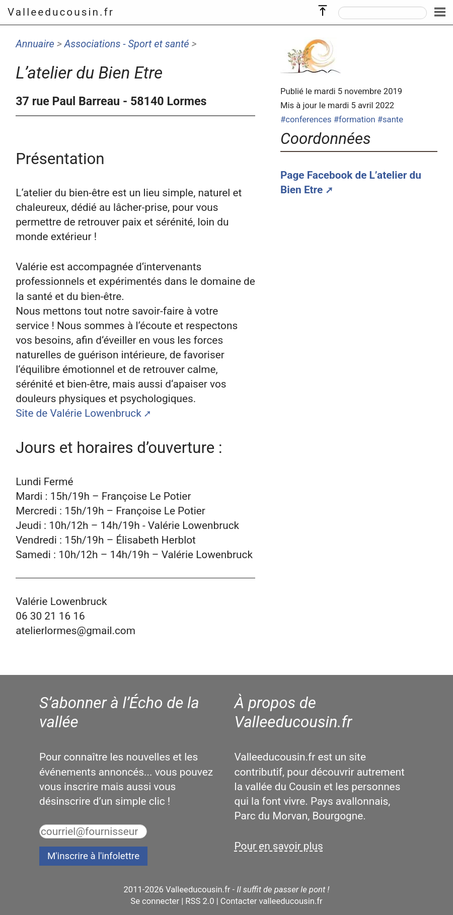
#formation (354, 119)
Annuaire (35, 44)
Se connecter (154, 901)
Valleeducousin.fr (61, 12)
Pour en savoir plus (279, 846)
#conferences (306, 119)
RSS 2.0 (199, 901)
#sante (390, 119)
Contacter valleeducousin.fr (271, 901)
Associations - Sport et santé (126, 44)
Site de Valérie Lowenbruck (78, 413)
